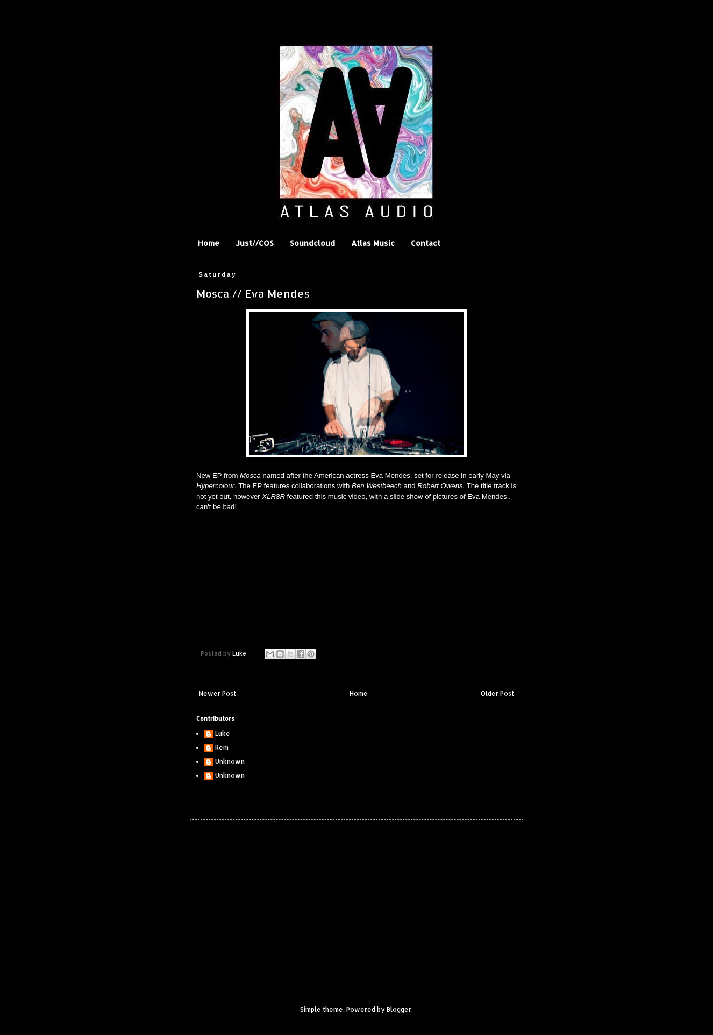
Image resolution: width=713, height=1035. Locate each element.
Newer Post (217, 693)
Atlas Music (373, 243)
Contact (425, 243)
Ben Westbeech (377, 486)
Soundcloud (312, 243)
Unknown (230, 761)
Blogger (399, 1009)
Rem (222, 747)
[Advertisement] (273, 903)
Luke (222, 733)
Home (208, 243)
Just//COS (255, 243)
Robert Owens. (441, 486)
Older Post (497, 693)
